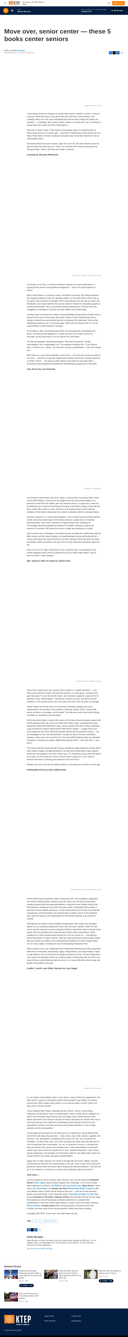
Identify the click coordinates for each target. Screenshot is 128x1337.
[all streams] (117, 10)
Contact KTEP (76, 1316)
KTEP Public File (50, 1321)
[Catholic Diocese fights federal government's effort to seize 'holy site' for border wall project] (11, 1274)
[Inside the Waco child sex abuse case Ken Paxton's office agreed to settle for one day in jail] (51, 1274)
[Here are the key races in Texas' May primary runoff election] (11, 1297)
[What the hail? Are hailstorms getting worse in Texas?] (91, 1274)
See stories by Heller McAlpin (40, 1248)
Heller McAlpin (18, 51)
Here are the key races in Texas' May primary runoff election (28, 1296)
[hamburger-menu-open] (5, 3)
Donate (119, 3)
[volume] (12, 10)
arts (35, 1221)
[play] (6, 10)
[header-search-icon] (109, 3)
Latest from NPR (49, 1221)
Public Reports (76, 1321)
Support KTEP (49, 1316)
